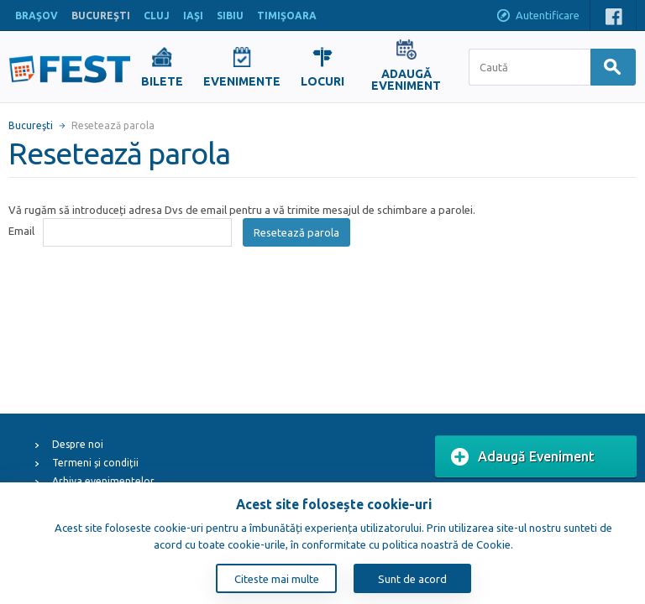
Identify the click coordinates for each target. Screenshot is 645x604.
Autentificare (537, 16)
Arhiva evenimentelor (103, 481)
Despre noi (77, 444)
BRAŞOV (36, 15)
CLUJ (157, 15)
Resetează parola (296, 232)
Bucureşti (30, 125)
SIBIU (230, 15)
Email (21, 231)
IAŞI (193, 15)
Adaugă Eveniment (523, 457)
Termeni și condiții (95, 462)
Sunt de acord (412, 579)
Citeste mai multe (276, 579)
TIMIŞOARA (287, 15)
